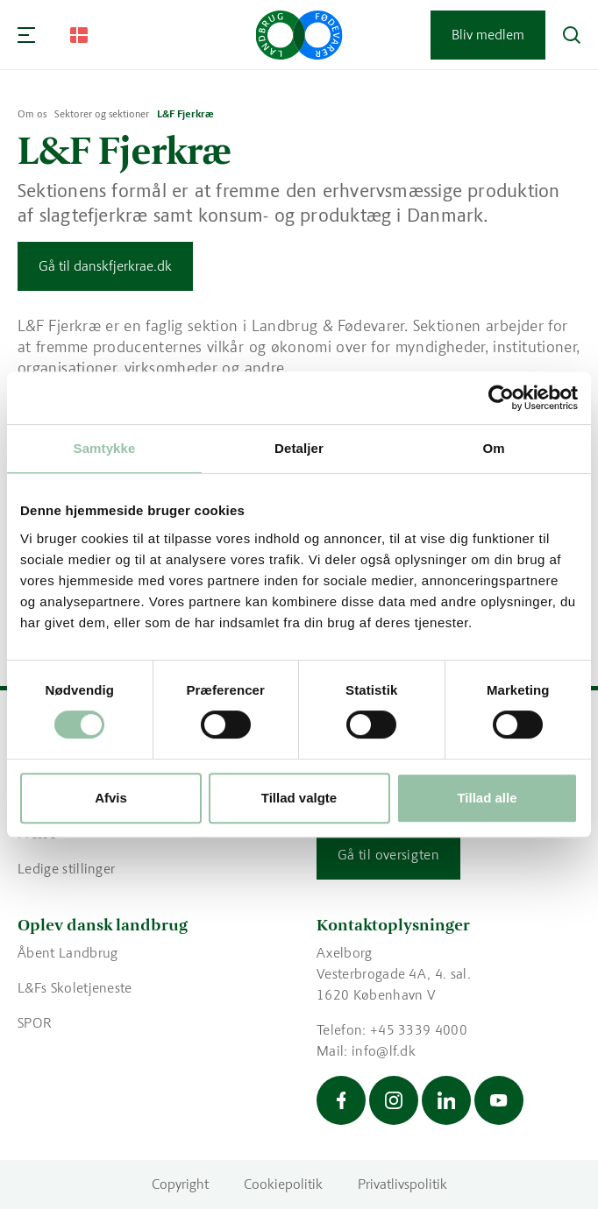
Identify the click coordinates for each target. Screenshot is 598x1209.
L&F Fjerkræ (185, 114)
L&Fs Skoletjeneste (75, 987)
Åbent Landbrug (67, 952)
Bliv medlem (488, 34)
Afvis (111, 797)
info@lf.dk (384, 1051)
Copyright (180, 1184)
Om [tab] (493, 448)
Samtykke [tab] (105, 448)
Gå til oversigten (388, 854)
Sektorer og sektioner (101, 114)
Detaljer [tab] (299, 448)
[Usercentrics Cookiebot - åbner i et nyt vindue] (501, 398)
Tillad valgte (299, 797)
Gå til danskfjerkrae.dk (105, 266)
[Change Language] (79, 35)
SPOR (35, 1023)
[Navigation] (26, 35)
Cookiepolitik (283, 1184)
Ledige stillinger (66, 868)
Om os (32, 114)
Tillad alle (486, 797)
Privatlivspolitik (402, 1184)
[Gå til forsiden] (299, 35)
